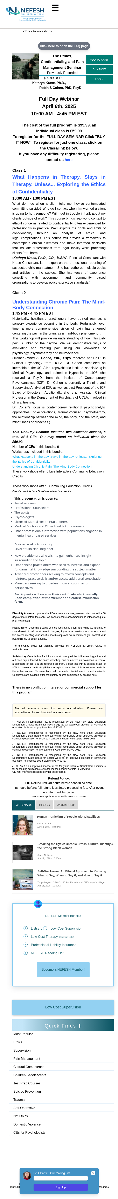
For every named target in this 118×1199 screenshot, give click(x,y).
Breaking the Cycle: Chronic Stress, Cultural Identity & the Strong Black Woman (70, 846)
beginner (46, 549)
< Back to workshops (38, 31)
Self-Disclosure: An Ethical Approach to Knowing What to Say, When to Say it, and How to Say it (73, 874)
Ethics (17, 1043)
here (25, 649)
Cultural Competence (28, 1067)
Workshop (66, 805)
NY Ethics (20, 1117)
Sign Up (61, 1187)
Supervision (22, 1051)
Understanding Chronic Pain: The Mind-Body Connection (53, 466)
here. (94, 675)
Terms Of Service (19, 1187)
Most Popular (23, 1034)
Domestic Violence (27, 1125)
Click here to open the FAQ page (64, 46)
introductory (43, 544)
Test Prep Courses (27, 1084)
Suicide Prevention (27, 1092)
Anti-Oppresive (24, 1108)
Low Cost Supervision (63, 1008)
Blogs (44, 805)
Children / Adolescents (29, 1075)
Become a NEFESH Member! (63, 970)
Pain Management (26, 1059)
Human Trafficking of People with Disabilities (70, 817)
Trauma (19, 1100)
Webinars (24, 805)
